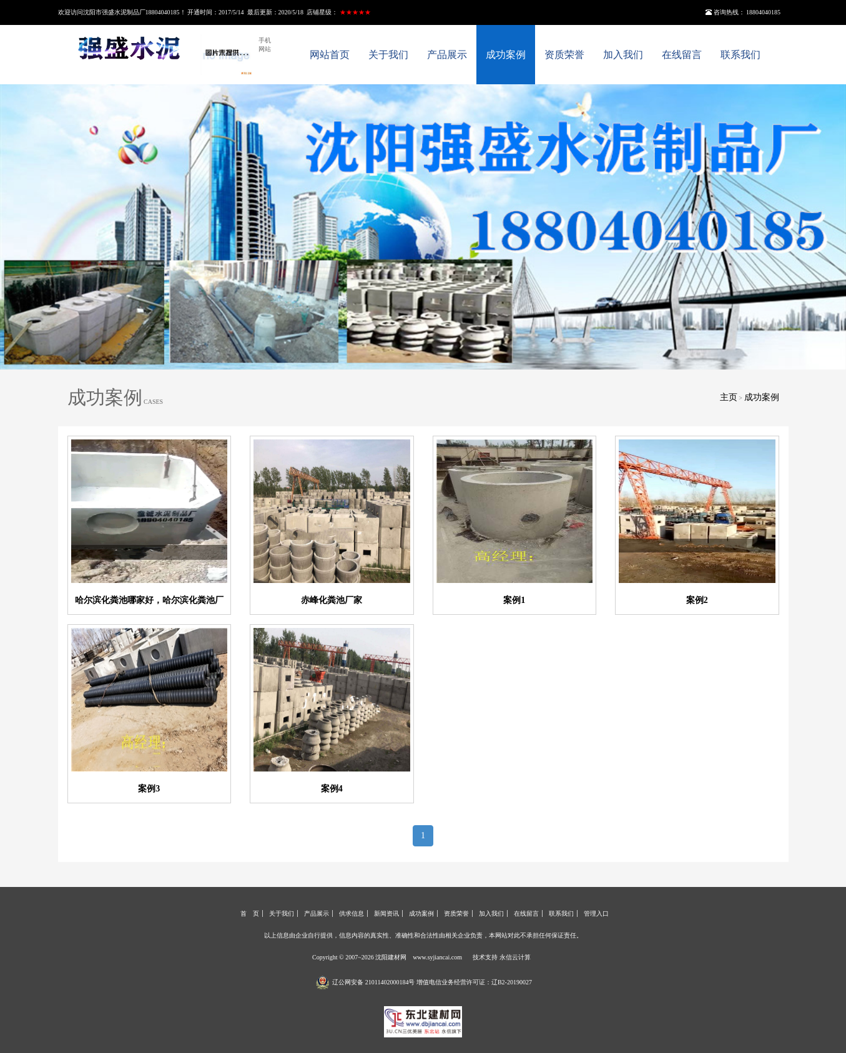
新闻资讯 (386, 913)
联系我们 (740, 54)
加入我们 (623, 54)
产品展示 (447, 54)
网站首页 (330, 54)
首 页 (249, 913)
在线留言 (682, 54)
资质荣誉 (564, 54)
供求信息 (351, 913)
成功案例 (506, 54)
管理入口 (596, 913)
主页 (728, 397)
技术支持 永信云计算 (502, 957)
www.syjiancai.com (437, 957)
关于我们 (388, 54)
